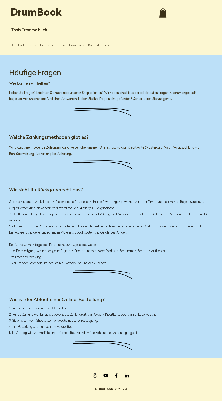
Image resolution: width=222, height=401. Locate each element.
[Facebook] (116, 375)
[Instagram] (95, 375)
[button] (163, 13)
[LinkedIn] (127, 375)
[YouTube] (105, 375)
